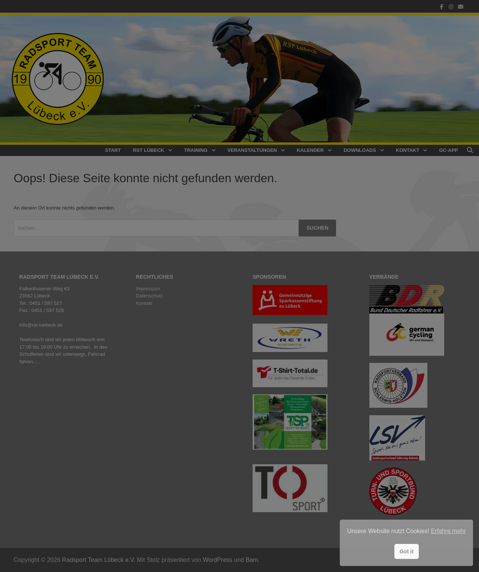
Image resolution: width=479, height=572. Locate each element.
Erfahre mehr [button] (448, 531)
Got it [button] (406, 551)
